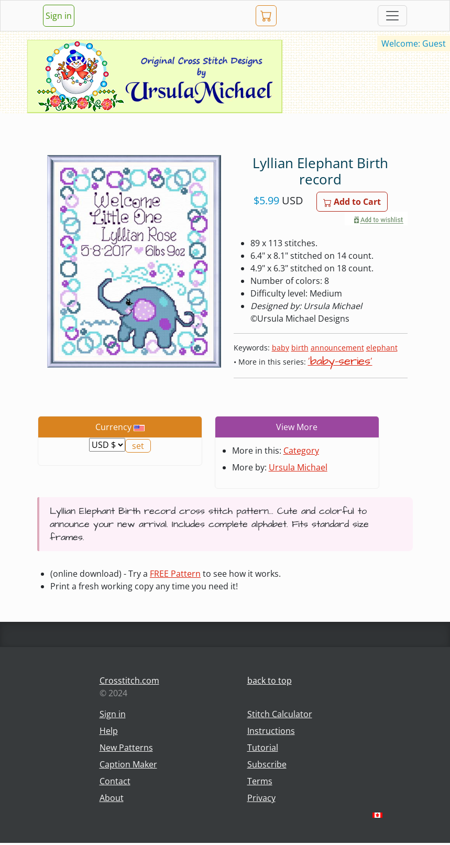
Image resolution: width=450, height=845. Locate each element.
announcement (337, 348)
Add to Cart (352, 201)
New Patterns (126, 747)
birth (300, 348)
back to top (269, 680)
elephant (382, 348)
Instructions (271, 731)
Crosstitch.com (129, 680)
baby (280, 348)
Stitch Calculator (279, 714)
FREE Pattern (175, 573)
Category (301, 450)
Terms (259, 781)
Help (109, 731)
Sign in (59, 15)
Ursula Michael (298, 467)
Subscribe (267, 764)
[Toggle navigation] (392, 15)
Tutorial (262, 747)
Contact (115, 781)
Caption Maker (128, 764)
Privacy (261, 798)
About (112, 798)
